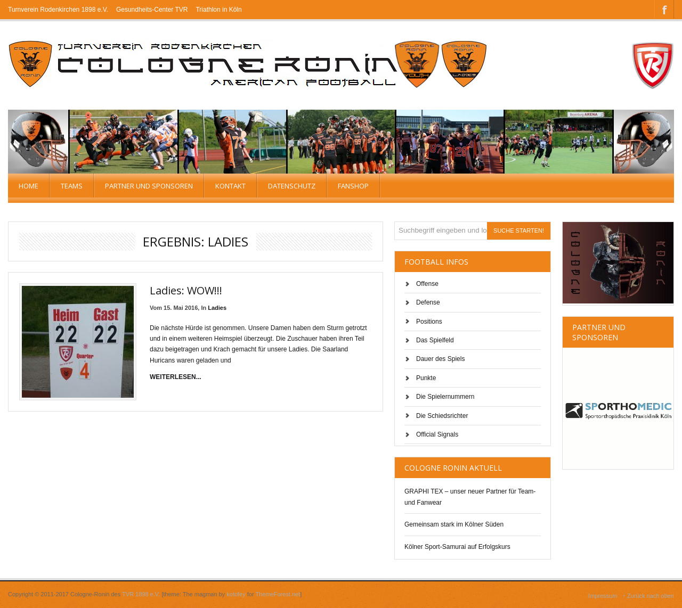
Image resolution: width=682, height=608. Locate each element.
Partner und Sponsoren (149, 186)
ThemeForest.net (278, 594)
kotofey (235, 594)
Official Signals (437, 434)
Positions (429, 321)
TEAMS (72, 186)
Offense (427, 283)
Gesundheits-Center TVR (152, 9)
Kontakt (230, 186)
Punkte (426, 378)
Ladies (217, 308)
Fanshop (353, 186)
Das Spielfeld (435, 340)
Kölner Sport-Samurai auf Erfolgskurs (457, 547)
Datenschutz (291, 186)
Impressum (602, 596)
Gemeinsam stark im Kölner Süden (454, 524)
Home (28, 186)
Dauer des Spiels (440, 359)
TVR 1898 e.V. (141, 594)
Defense (428, 302)
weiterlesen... (175, 377)
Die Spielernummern (445, 396)
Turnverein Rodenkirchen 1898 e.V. (58, 9)
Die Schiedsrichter (442, 416)
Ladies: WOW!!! (186, 290)
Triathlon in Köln (218, 9)
